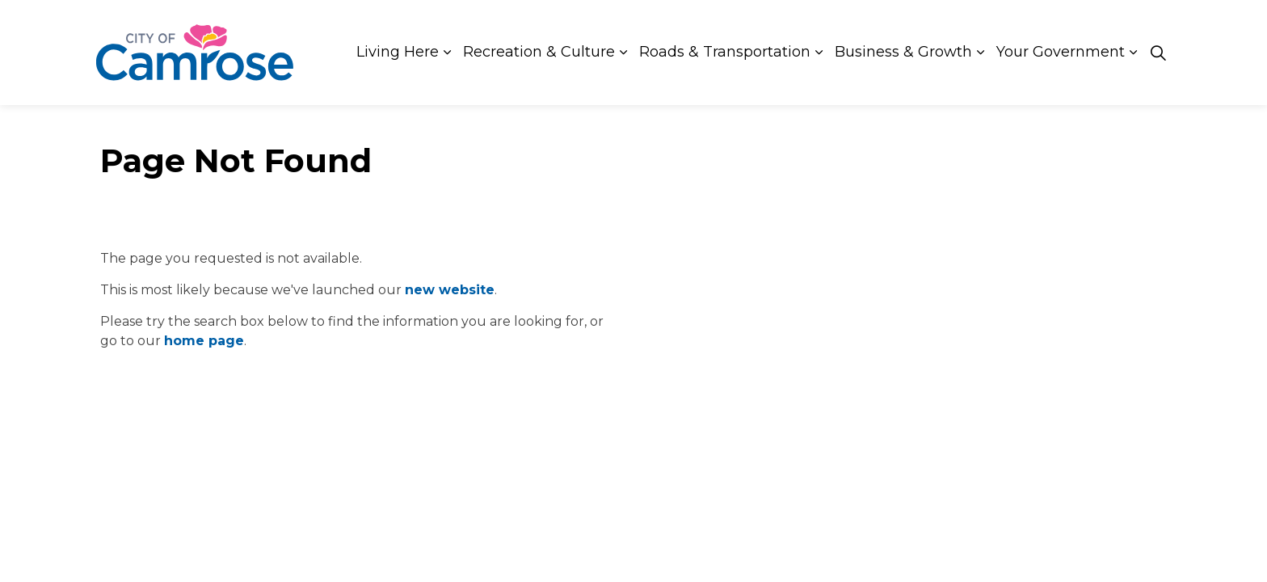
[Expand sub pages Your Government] (1133, 52)
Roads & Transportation (724, 52)
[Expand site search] (1158, 52)
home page (204, 340)
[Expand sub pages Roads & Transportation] (818, 52)
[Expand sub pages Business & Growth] (980, 52)
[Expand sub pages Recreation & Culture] (623, 52)
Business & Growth (903, 52)
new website (450, 289)
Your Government (1060, 52)
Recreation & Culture (539, 52)
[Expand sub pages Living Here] (447, 52)
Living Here (397, 52)
